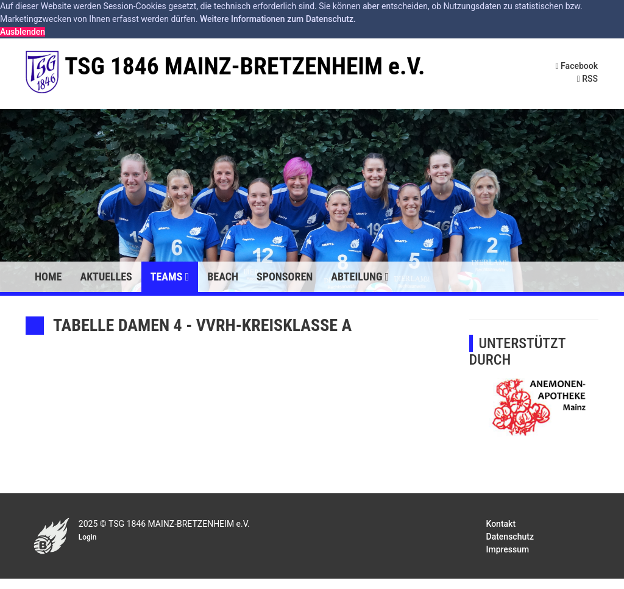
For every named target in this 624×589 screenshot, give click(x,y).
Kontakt (501, 524)
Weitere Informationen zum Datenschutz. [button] (278, 19)
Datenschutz (510, 536)
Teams (170, 276)
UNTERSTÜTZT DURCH (517, 351)
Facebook (577, 66)
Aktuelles (106, 276)
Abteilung (360, 276)
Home (48, 276)
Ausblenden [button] (22, 32)
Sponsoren (285, 276)
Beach (222, 276)
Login (88, 537)
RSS (587, 79)
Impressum (508, 549)
